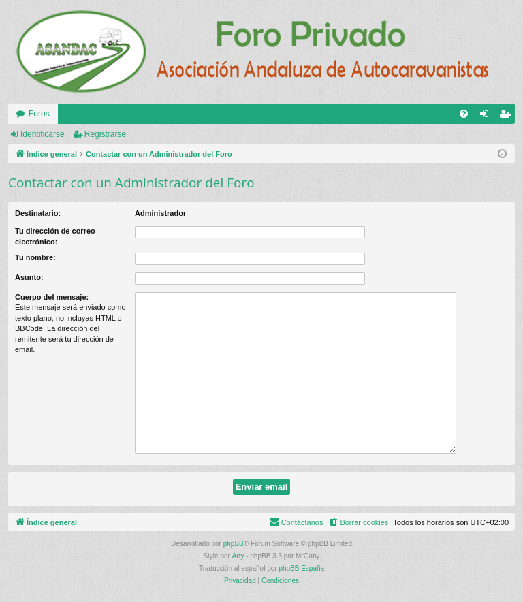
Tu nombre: (35, 257)
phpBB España (301, 568)
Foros (39, 113)
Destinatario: (38, 213)
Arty (238, 556)
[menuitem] (464, 114)
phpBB (233, 544)
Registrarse (105, 134)
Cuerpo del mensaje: (52, 297)
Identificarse (42, 134)
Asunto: (29, 277)
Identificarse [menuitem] (487, 116)
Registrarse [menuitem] (508, 116)
